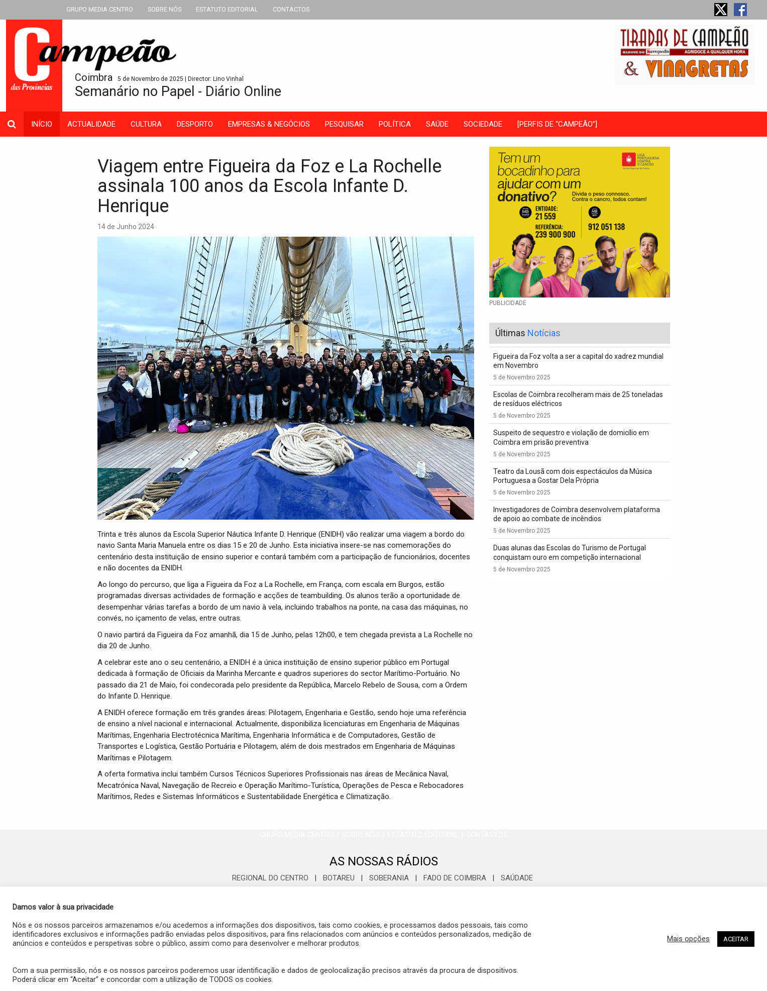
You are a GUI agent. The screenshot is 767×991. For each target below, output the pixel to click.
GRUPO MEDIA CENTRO (99, 9)
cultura (146, 124)
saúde (437, 124)
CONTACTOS (291, 9)
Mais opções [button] (688, 938)
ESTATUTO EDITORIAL (227, 9)
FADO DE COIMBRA (454, 877)
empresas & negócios (269, 124)
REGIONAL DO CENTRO (270, 877)
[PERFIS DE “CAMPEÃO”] (557, 124)
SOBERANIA (389, 877)
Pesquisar (344, 124)
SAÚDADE (517, 877)
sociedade (483, 124)
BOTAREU (339, 877)
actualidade (91, 124)
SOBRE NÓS (164, 9)
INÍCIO (41, 124)
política (395, 124)
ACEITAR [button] (735, 939)
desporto (195, 124)
